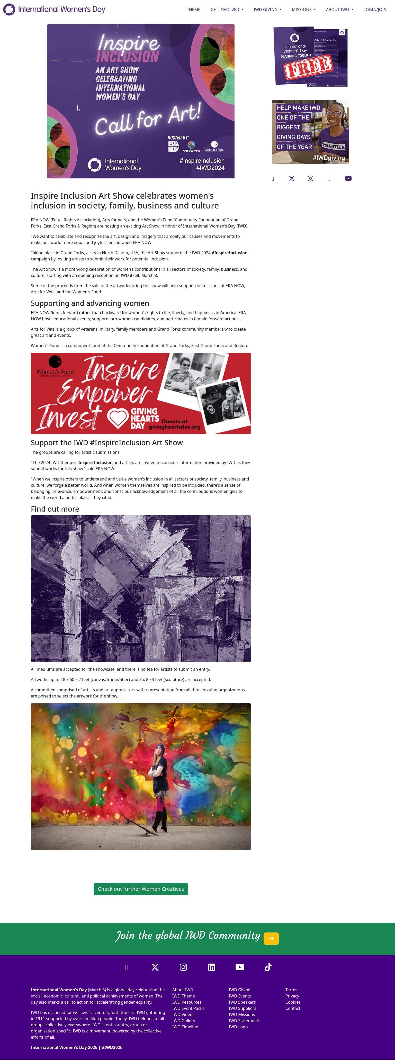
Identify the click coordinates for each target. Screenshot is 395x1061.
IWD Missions (242, 1014)
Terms (291, 990)
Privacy (292, 996)
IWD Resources (186, 1002)
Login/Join (375, 9)
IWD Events (240, 996)
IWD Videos (183, 1014)
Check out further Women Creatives (141, 888)
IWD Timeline (185, 1027)
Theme (193, 9)
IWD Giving (239, 990)
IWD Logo (238, 1027)
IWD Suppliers (242, 1008)
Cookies (293, 1002)
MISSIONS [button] (302, 9)
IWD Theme (183, 996)
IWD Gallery (183, 1020)
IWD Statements (244, 1020)
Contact (292, 1008)
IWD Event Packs (188, 1008)
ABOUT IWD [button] (338, 9)
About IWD (182, 990)
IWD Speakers (242, 1002)
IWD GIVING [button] (266, 9)
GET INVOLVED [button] (225, 9)
